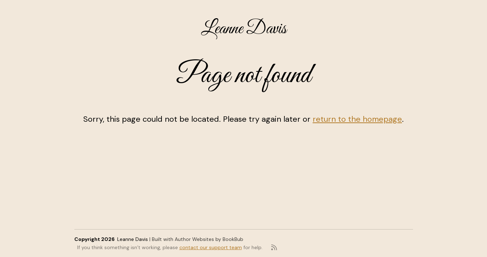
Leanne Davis (243, 29)
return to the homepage (357, 119)
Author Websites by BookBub (209, 239)
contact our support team (210, 247)
